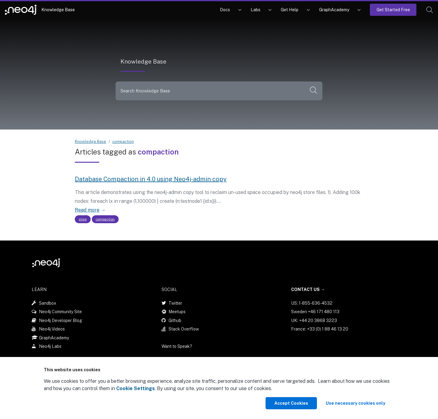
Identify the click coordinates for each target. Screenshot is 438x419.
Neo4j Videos (52, 329)
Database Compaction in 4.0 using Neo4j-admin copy (151, 179)
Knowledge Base (58, 9)
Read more (87, 210)
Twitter (175, 303)
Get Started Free (393, 9)
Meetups (177, 311)
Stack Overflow (184, 329)
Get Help (289, 9)
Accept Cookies (291, 403)
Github (175, 320)
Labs (255, 9)
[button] (429, 9)
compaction (123, 141)
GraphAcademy (334, 9)
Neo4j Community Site (60, 311)
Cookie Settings (135, 388)
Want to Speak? (177, 346)
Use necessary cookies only (355, 403)
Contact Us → (308, 289)
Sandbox (47, 303)
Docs (225, 9)
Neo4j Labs (50, 346)
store (83, 219)
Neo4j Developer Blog (60, 320)
